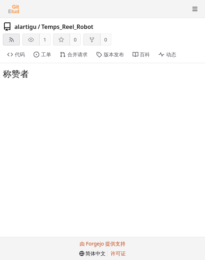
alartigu (25, 26)
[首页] (14, 9)
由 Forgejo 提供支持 (102, 243)
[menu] (92, 253)
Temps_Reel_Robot (67, 26)
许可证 (118, 253)
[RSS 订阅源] (11, 40)
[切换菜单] (194, 9)
